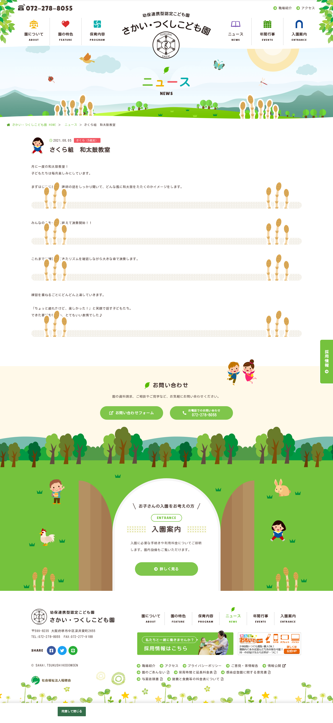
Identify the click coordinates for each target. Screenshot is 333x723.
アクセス (308, 8)
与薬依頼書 (150, 679)
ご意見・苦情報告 (244, 665)
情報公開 (274, 665)
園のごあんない (154, 672)
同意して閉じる (72, 711)
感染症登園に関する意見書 (246, 672)
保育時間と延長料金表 (196, 672)
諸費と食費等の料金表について (196, 679)
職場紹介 (285, 8)
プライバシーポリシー (205, 665)
